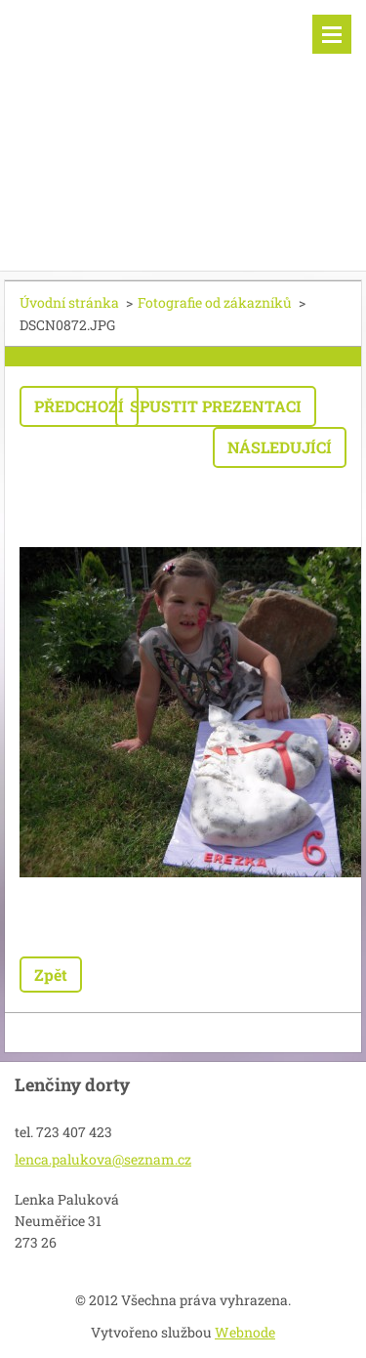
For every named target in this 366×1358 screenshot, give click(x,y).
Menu (331, 34)
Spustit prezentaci (216, 406)
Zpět (50, 974)
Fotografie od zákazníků (215, 302)
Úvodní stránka (69, 302)
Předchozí (79, 406)
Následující (279, 447)
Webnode (245, 1332)
